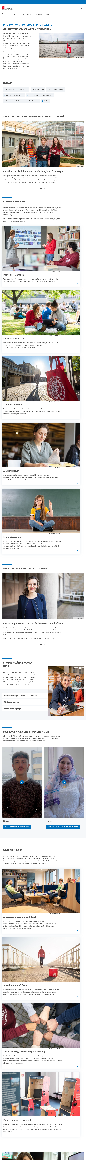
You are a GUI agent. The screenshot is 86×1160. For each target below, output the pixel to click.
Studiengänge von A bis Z (13, 91)
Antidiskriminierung (76, 1136)
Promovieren (28, 1133)
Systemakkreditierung (81, 1147)
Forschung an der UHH (32, 1127)
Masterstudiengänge (11, 531)
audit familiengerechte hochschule (62, 1149)
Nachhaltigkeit (55, 1133)
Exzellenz (53, 1130)
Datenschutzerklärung (57, 1098)
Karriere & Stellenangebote (33, 1136)
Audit (68, 1147)
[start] (22, 608)
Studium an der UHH (9, 1127)
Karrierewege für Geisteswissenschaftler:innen (20, 96)
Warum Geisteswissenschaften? (15, 85)
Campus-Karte (74, 1130)
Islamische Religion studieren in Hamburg (62, 653)
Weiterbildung (7, 1133)
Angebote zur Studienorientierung (39, 91)
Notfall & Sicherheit (75, 1133)
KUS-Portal (60, 2)
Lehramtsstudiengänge (12, 538)
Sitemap (80, 1098)
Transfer (27, 1139)
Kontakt (45, 96)
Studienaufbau (37, 85)
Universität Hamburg (9, 2)
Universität (53, 1127)
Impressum (44, 1098)
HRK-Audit (74, 1148)
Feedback (35, 1098)
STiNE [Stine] (66, 2)
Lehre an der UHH (30, 1130)
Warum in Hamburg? (54, 85)
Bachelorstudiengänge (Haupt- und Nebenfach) (21, 524)
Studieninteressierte (9, 1130)
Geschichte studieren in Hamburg (16, 653)
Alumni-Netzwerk (56, 1139)
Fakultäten (53, 1136)
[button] (75, 2)
